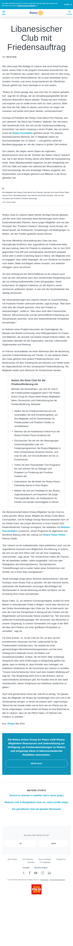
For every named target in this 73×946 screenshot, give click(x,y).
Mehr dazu (36, 762)
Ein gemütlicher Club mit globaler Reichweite (36, 808)
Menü (4, 13)
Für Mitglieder (45, 861)
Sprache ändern (41, 866)
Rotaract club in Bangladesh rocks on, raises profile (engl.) (36, 801)
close (66, 4)
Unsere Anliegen (44, 858)
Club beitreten (27, 858)
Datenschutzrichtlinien (26, 6)
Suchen (69, 12)
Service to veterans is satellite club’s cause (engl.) (36, 794)
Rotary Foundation (23, 133)
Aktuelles (31, 861)
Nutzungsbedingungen (57, 878)
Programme (60, 858)
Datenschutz (44, 878)
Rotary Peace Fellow (54, 533)
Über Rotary (12, 858)
